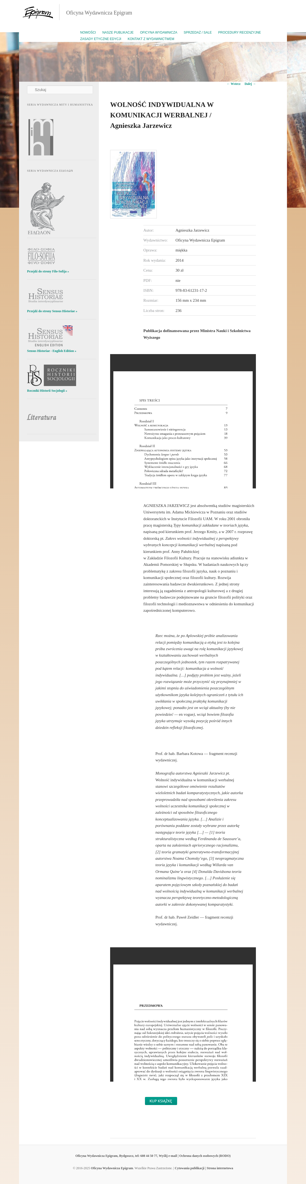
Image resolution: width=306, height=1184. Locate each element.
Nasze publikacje (118, 32)
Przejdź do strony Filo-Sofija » (48, 271)
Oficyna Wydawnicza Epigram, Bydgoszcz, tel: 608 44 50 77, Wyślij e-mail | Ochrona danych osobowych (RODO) (152, 1156)
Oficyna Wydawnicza (158, 32)
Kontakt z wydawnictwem (151, 39)
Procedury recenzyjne (239, 32)
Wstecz (233, 84)
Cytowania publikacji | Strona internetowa (204, 1168)
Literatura (41, 417)
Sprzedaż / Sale (198, 32)
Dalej (250, 84)
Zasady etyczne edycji (100, 39)
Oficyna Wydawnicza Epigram (99, 13)
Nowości (88, 32)
